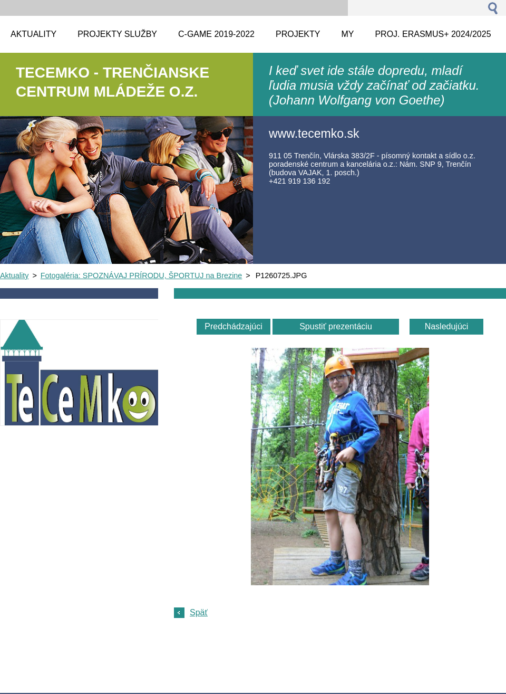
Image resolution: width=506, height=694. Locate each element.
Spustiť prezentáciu (335, 326)
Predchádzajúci (233, 326)
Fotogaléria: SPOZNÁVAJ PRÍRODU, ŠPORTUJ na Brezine (141, 275)
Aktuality (14, 275)
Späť (199, 612)
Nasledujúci (447, 326)
